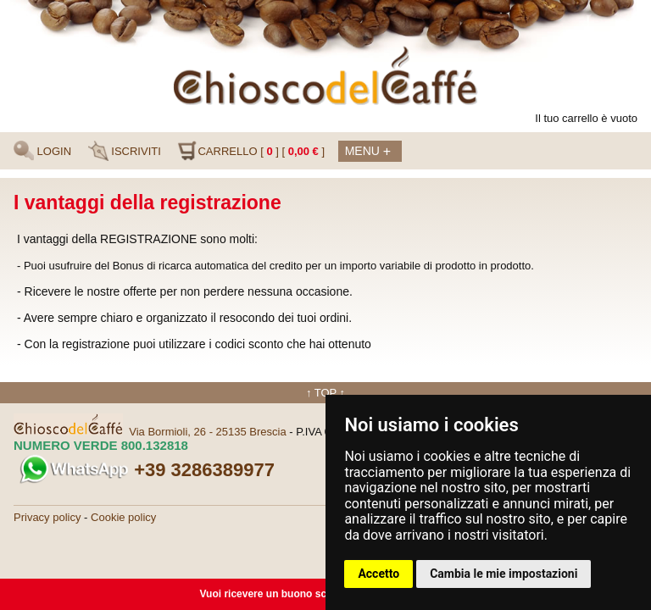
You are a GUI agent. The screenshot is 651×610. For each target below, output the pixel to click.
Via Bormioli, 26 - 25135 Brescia (207, 431)
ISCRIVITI (124, 151)
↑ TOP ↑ (325, 392)
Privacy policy (47, 517)
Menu (368, 152)
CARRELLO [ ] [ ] (251, 151)
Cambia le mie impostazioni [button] (503, 573)
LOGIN (42, 151)
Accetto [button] (378, 573)
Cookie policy (123, 517)
